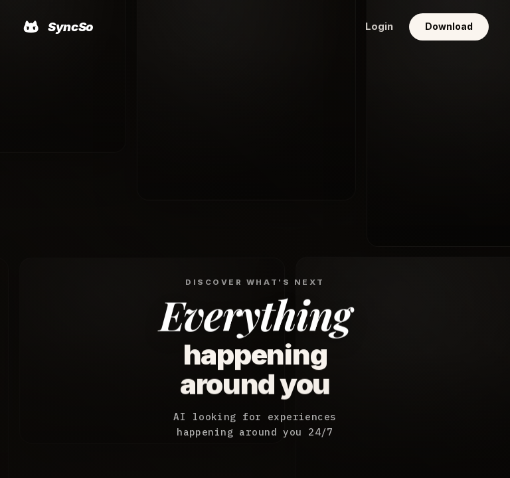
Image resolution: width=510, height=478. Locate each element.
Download (449, 26)
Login (379, 27)
